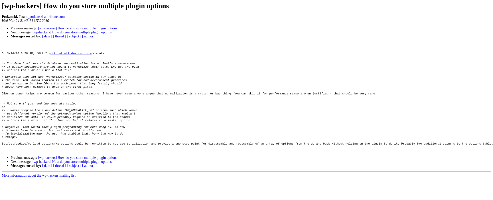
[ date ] (47, 36)
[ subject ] (74, 36)
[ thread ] (59, 36)
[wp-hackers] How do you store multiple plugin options (77, 28)
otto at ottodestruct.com (71, 55)
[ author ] (88, 36)
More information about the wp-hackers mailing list (38, 196)
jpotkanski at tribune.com (46, 16)
